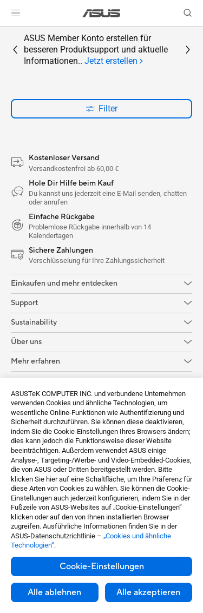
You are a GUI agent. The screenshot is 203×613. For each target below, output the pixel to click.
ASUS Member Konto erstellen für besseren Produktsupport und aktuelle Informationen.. (96, 50)
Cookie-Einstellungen (102, 566)
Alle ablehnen (54, 592)
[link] (101, 13)
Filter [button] (101, 108)
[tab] (114, 61)
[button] (16, 13)
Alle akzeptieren (148, 592)
